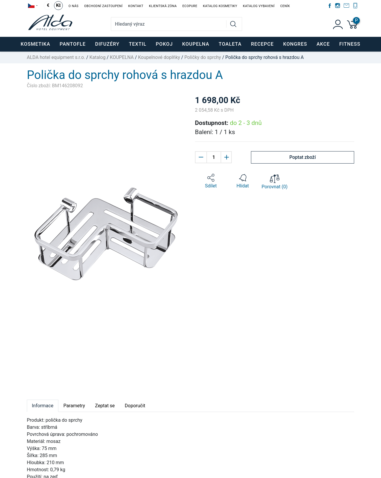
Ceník (285, 6)
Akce (323, 44)
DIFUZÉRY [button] (107, 44)
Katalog (97, 57)
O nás (73, 6)
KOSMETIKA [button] (35, 44)
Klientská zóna (163, 6)
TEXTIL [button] (137, 44)
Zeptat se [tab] (105, 405)
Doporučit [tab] (135, 405)
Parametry (74, 405)
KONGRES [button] (295, 44)
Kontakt (135, 6)
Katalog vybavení (259, 6)
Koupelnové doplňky (159, 57)
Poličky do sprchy (202, 57)
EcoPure (189, 6)
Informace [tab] (42, 405)
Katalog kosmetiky (220, 6)
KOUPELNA (122, 57)
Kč (58, 5)
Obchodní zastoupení (103, 6)
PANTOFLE (73, 44)
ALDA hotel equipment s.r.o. (56, 57)
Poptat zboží (302, 157)
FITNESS (349, 44)
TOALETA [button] (230, 44)
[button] (211, 181)
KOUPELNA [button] (195, 44)
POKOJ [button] (164, 44)
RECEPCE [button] (262, 44)
